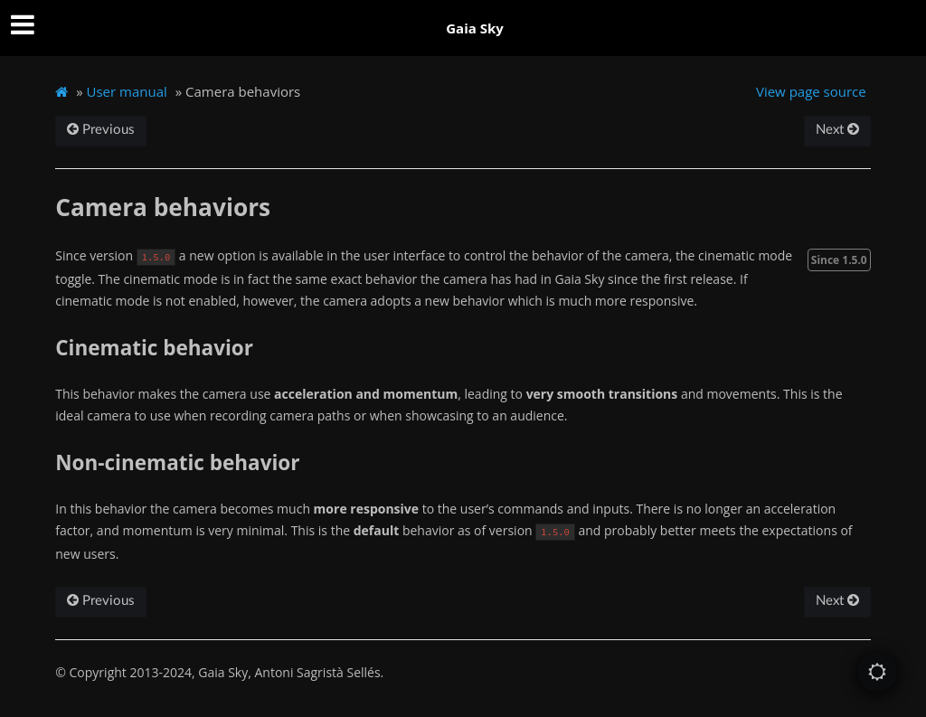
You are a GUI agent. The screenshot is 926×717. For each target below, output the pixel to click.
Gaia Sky (475, 28)
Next (837, 130)
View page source (811, 91)
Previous (101, 130)
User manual (127, 91)
